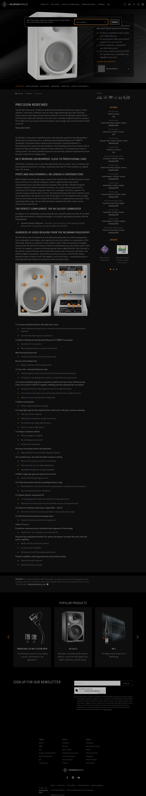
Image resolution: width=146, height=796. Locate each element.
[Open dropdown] (91, 22)
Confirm (115, 22)
